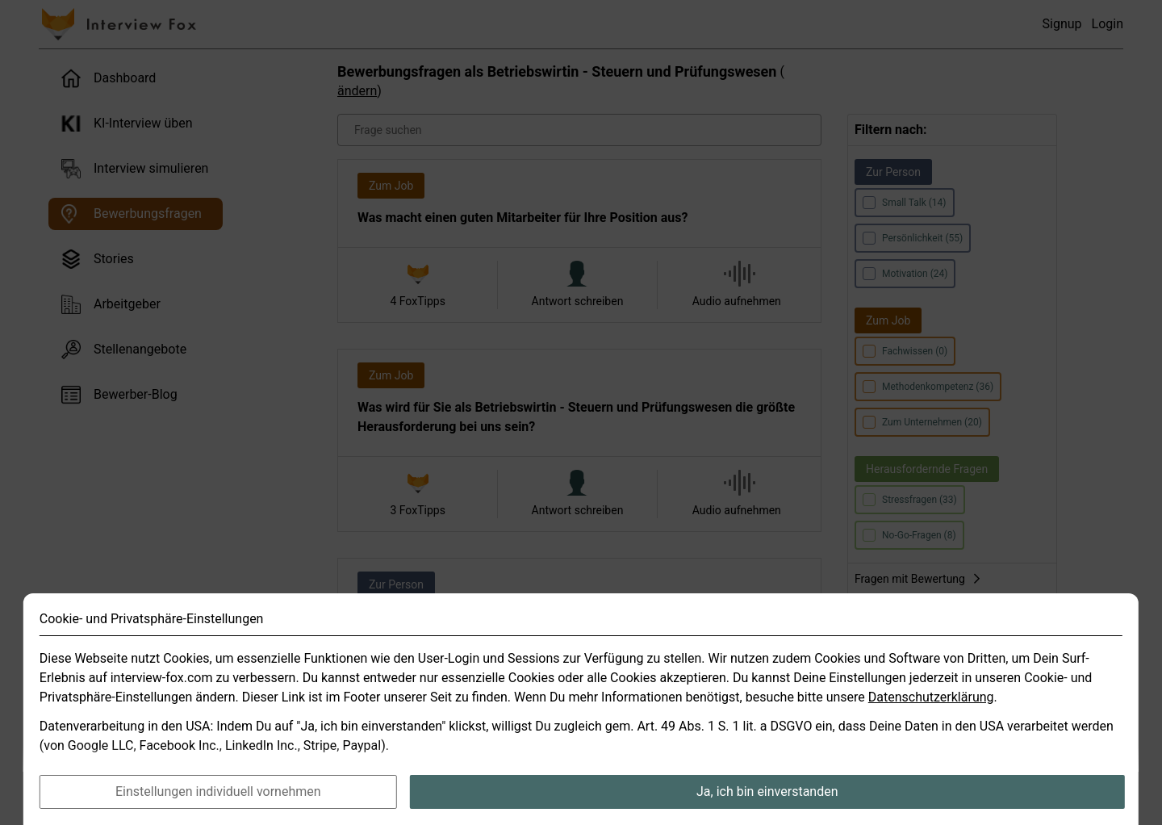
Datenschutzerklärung (931, 730)
